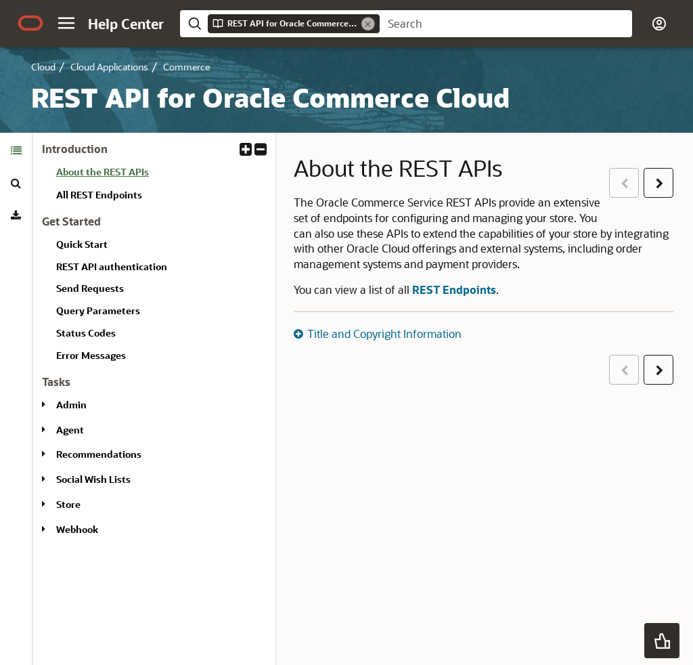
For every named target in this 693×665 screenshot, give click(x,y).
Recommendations (98, 454)
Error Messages (91, 355)
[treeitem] (160, 174)
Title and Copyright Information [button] (384, 333)
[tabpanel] (154, 345)
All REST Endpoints (99, 194)
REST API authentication (111, 266)
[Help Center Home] (126, 24)
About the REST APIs (102, 171)
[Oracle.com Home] (30, 23)
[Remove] (368, 23)
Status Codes (86, 332)
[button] (66, 23)
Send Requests (90, 288)
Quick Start (82, 244)
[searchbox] (506, 23)
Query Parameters (98, 310)
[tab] (16, 150)
